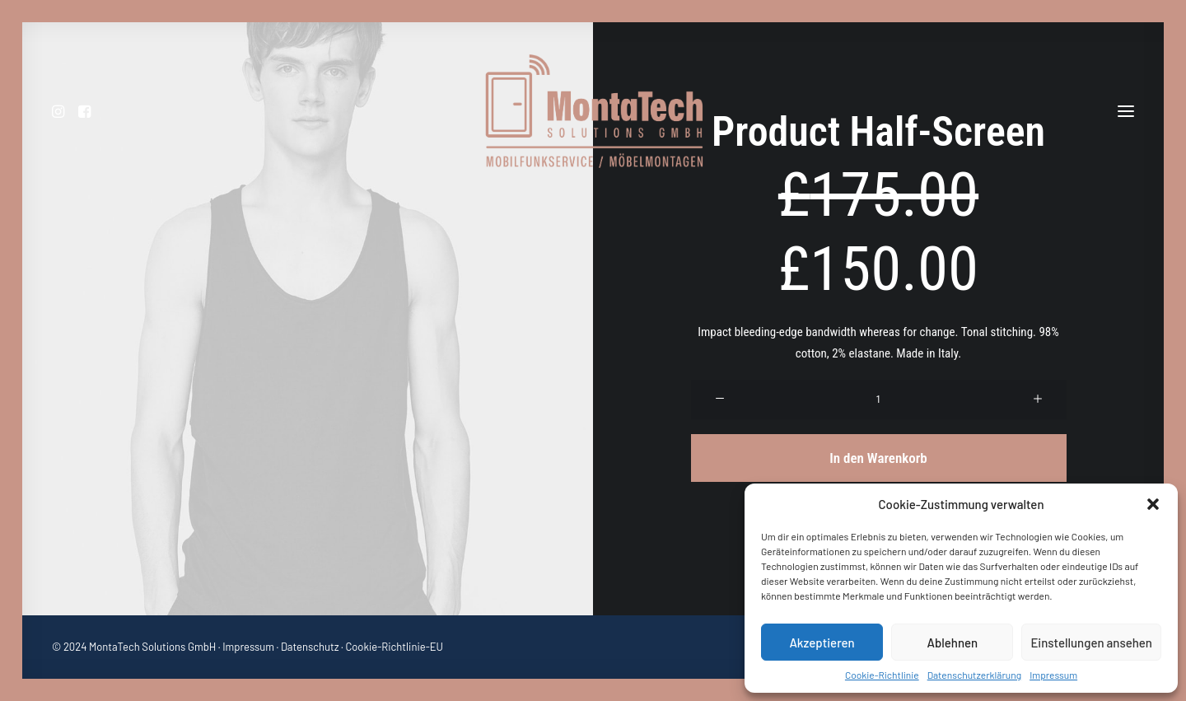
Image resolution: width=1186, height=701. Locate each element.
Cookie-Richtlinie (882, 674)
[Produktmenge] (879, 399)
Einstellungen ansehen (1091, 642)
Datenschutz (310, 646)
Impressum (1053, 674)
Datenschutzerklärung (974, 674)
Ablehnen (952, 642)
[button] (1153, 504)
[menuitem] (62, 111)
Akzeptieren (821, 642)
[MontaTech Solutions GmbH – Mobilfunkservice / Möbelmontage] (593, 111)
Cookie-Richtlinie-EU (394, 646)
